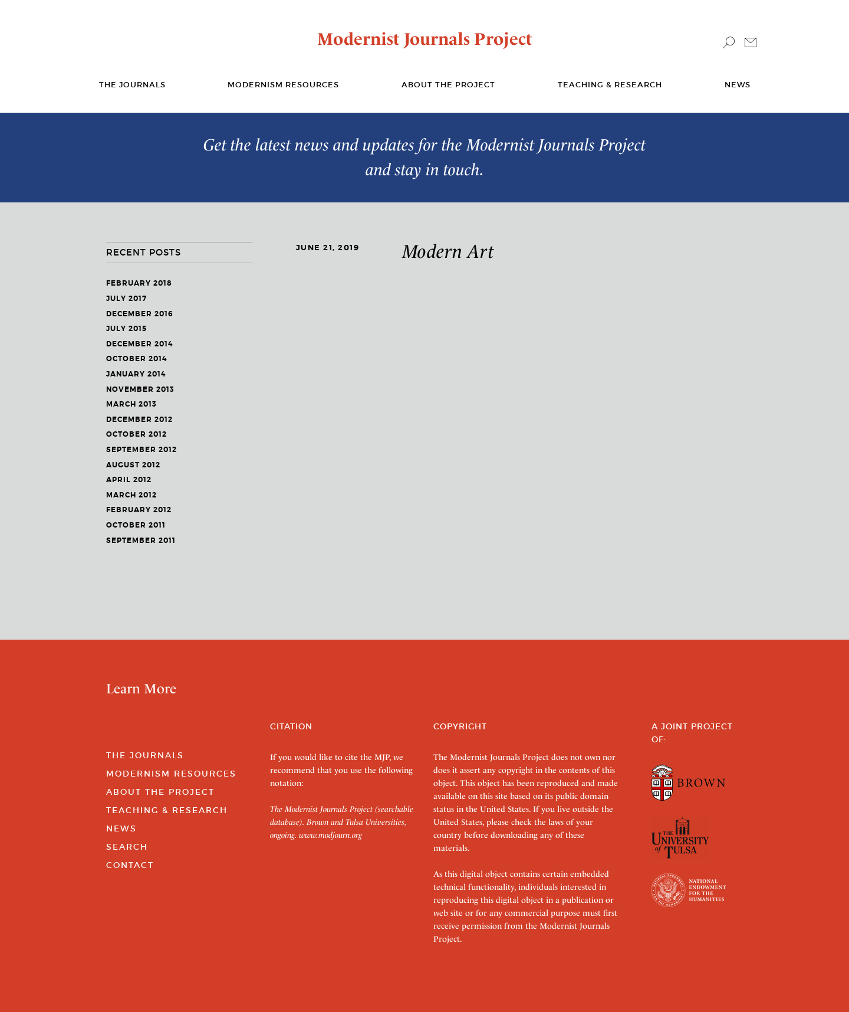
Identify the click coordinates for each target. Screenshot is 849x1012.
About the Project (448, 85)
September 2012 (141, 449)
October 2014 (136, 358)
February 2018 (139, 283)
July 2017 (126, 298)
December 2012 (139, 419)
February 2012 (139, 510)
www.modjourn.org (330, 835)
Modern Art (448, 251)
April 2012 (129, 479)
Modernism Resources (283, 85)
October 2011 (136, 525)
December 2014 (139, 344)
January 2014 (136, 374)
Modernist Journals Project (424, 39)
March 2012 (131, 495)
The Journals (145, 755)
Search (127, 846)
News (738, 85)
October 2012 (136, 434)
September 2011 (141, 540)
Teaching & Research (610, 85)
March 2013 (131, 404)
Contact (130, 865)
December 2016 (139, 314)
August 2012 (133, 465)
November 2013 (140, 389)
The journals (132, 85)
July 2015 (126, 328)
